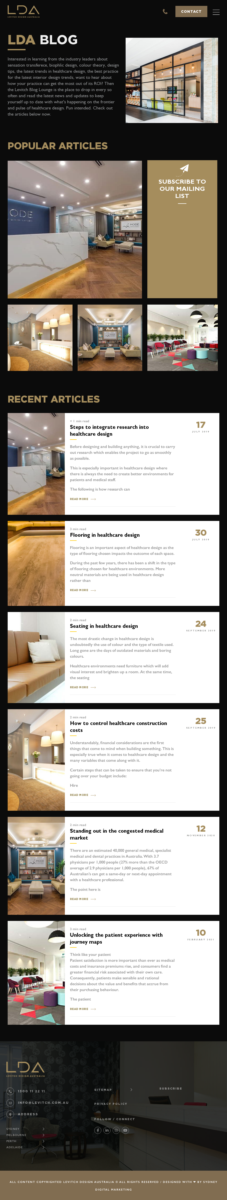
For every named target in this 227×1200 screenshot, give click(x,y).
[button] (216, 11)
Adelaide (14, 1147)
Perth (11, 1141)
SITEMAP (103, 1090)
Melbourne (16, 1135)
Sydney (12, 1129)
